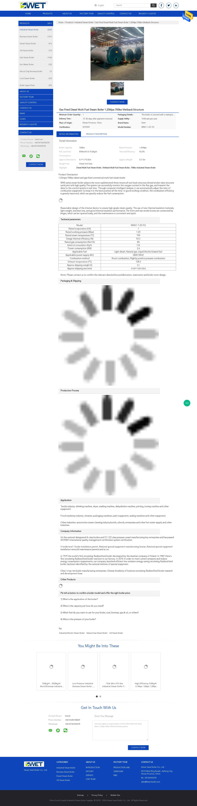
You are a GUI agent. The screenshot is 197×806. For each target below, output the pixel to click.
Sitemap (80, 795)
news (22, 113)
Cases (23, 119)
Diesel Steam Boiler (36, 43)
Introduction (93, 768)
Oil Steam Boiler (36, 50)
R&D (115, 775)
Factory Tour (86, 14)
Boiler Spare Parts (36, 85)
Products (47, 14)
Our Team (90, 779)
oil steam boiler (116, 633)
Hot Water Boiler (36, 64)
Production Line (122, 768)
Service (89, 775)
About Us (67, 14)
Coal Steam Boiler (36, 78)
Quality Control (106, 14)
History (89, 771)
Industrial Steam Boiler (36, 29)
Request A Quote (147, 14)
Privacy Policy (97, 795)
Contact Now (117, 102)
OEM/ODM (118, 771)
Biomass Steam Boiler (36, 36)
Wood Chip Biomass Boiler (36, 71)
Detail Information (68, 134)
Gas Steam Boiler (36, 57)
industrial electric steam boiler (72, 633)
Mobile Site (115, 795)
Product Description (96, 134)
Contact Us (125, 14)
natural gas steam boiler (97, 633)
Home (28, 14)
